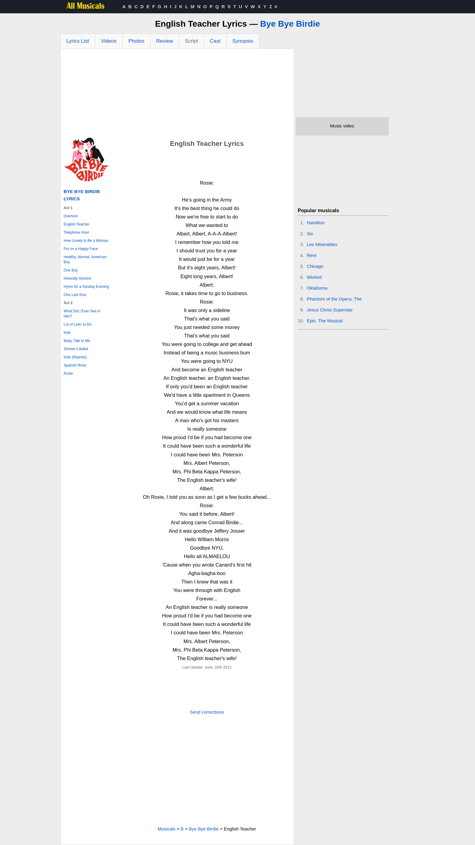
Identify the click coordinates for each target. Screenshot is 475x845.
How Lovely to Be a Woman (86, 240)
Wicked (314, 277)
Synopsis (242, 41)
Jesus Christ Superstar (330, 309)
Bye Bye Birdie (290, 23)
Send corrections (207, 712)
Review (164, 41)
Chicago (315, 266)
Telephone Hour (76, 232)
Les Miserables (322, 244)
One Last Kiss (75, 295)
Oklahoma (317, 288)
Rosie (68, 373)
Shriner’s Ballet (76, 349)
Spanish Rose (75, 365)
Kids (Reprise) (75, 357)
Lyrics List (77, 41)
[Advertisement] (177, 94)
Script (191, 41)
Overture (71, 216)
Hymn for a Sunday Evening (86, 286)
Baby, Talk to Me (77, 341)
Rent (312, 255)
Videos (109, 41)
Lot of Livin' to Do (77, 324)
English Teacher (76, 224)
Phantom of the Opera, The (334, 298)
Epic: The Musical (325, 320)
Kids (67, 332)
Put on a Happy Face (81, 249)
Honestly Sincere (77, 278)
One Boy (71, 270)
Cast (215, 41)
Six (310, 233)
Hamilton (316, 222)
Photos (136, 41)
